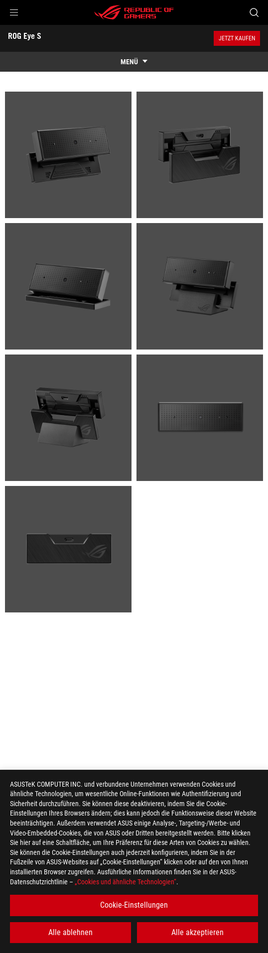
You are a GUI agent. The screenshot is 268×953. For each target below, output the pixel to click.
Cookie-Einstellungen (134, 905)
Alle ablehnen (70, 932)
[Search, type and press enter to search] (254, 12)
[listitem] (68, 155)
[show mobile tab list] (134, 62)
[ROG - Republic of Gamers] (134, 12)
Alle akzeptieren (197, 932)
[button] (14, 12)
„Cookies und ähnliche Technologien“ (125, 882)
